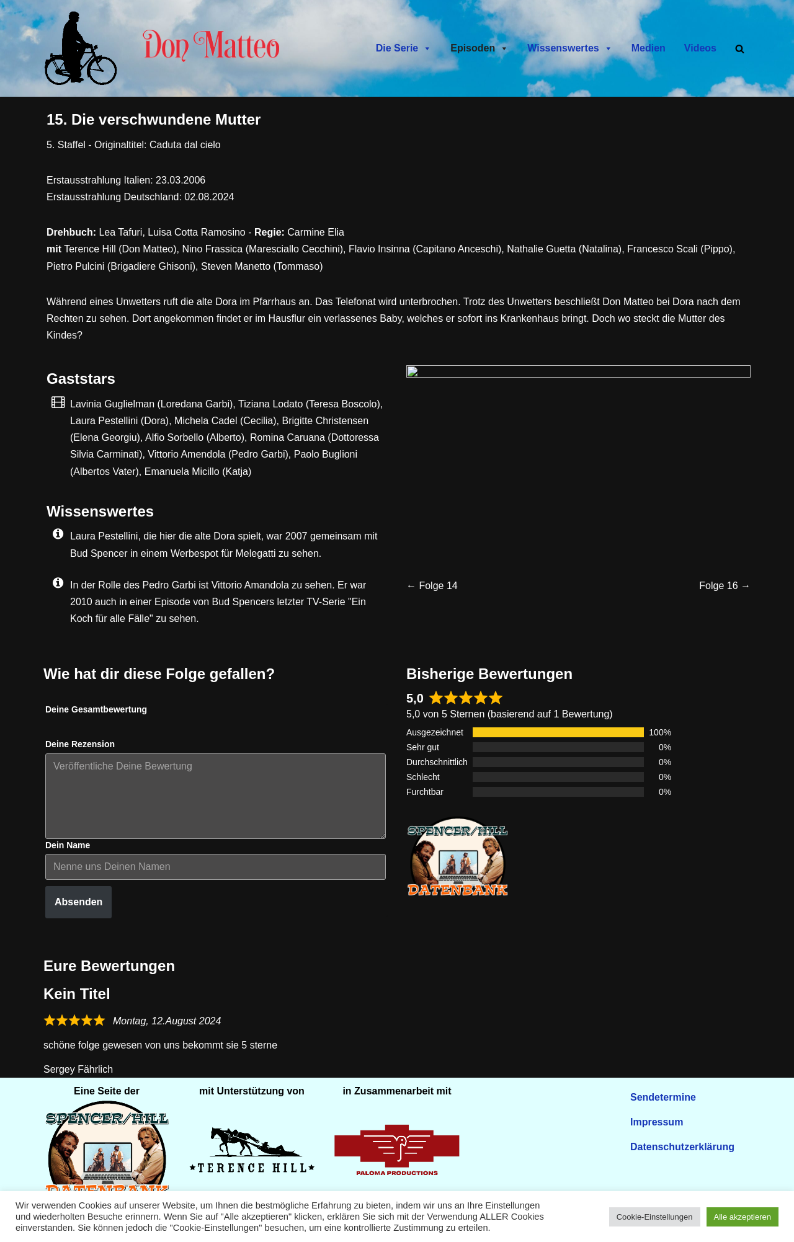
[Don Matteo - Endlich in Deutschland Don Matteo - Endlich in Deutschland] (83, 48)
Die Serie (404, 48)
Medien (648, 48)
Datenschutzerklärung (682, 1147)
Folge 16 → (725, 585)
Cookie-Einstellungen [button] (655, 1217)
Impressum (656, 1122)
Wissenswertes (569, 48)
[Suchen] (739, 48)
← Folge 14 (432, 585)
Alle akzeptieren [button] (743, 1217)
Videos (700, 48)
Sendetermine (663, 1097)
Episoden (479, 48)
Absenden (78, 902)
